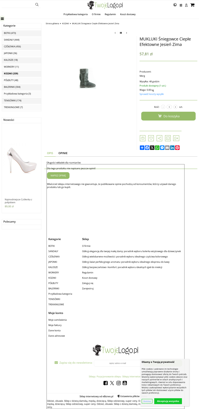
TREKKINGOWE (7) (13, 107)
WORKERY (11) (11, 66)
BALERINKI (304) (12, 87)
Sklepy (92, 376)
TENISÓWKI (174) (12, 100)
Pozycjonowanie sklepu (109, 376)
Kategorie (9, 25)
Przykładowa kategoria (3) (17, 93)
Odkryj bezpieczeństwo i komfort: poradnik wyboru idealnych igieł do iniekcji (122, 267)
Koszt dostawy (128, 14)
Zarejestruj (88, 288)
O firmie (96, 14)
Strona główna (52, 23)
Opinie (63, 153)
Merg (142, 75)
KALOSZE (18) (11, 60)
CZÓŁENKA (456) (12, 46)
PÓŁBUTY (53, 283)
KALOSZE (53, 267)
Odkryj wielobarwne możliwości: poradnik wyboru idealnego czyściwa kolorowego (125, 256)
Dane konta (54, 330)
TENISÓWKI (54, 299)
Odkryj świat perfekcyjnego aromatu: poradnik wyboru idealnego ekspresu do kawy (125, 261)
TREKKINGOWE (56, 304)
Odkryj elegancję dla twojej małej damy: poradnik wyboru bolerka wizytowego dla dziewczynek (131, 251)
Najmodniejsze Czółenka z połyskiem (18, 201)
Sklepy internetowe (132, 376)
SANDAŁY (53, 251)
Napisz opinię (58, 175)
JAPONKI (52, 261)
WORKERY (53, 272)
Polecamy (9, 221)
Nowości (8, 120)
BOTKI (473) (10, 33)
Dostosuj (147, 401)
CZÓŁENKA (54, 256)
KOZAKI (65, 23)
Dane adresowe (56, 335)
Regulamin (110, 14)
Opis (50, 153)
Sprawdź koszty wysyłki (152, 94)
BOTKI (51, 245)
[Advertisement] (115, 210)
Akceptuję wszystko (168, 401)
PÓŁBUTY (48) (11, 80)
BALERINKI (53, 288)
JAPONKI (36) (10, 53)
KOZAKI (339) (11, 73)
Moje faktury (55, 325)
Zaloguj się (87, 283)
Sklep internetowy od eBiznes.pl (96, 396)
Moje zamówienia (57, 319)
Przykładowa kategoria (75, 14)
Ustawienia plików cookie (133, 396)
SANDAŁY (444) (11, 39)
